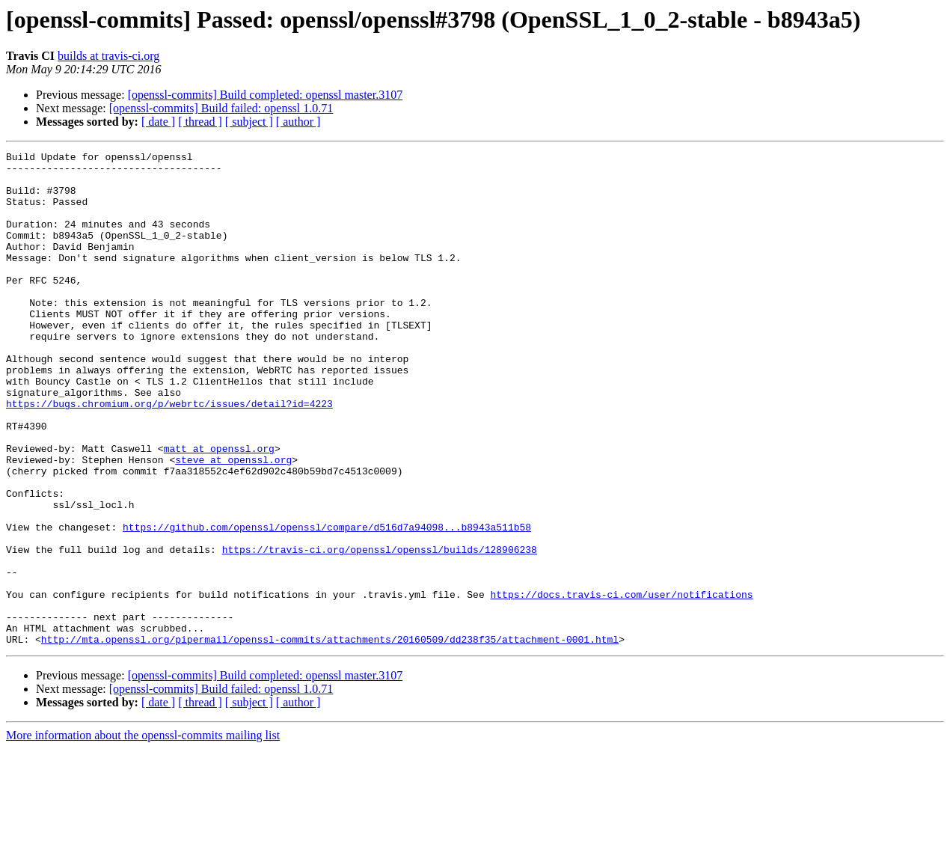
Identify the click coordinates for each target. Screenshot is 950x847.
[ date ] (158, 121)
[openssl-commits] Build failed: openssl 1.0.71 (221, 108)
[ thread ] (200, 121)
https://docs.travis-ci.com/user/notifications (621, 684)
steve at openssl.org (233, 522)
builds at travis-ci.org (108, 55)
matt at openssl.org (219, 509)
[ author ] (298, 121)
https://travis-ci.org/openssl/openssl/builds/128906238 (379, 630)
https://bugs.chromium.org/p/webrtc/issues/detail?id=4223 (169, 455)
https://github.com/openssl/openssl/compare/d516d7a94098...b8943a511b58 (327, 603)
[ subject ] (249, 121)
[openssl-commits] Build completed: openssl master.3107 (265, 94)
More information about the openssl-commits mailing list (143, 834)
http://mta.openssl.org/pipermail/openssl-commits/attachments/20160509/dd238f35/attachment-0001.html (330, 737)
